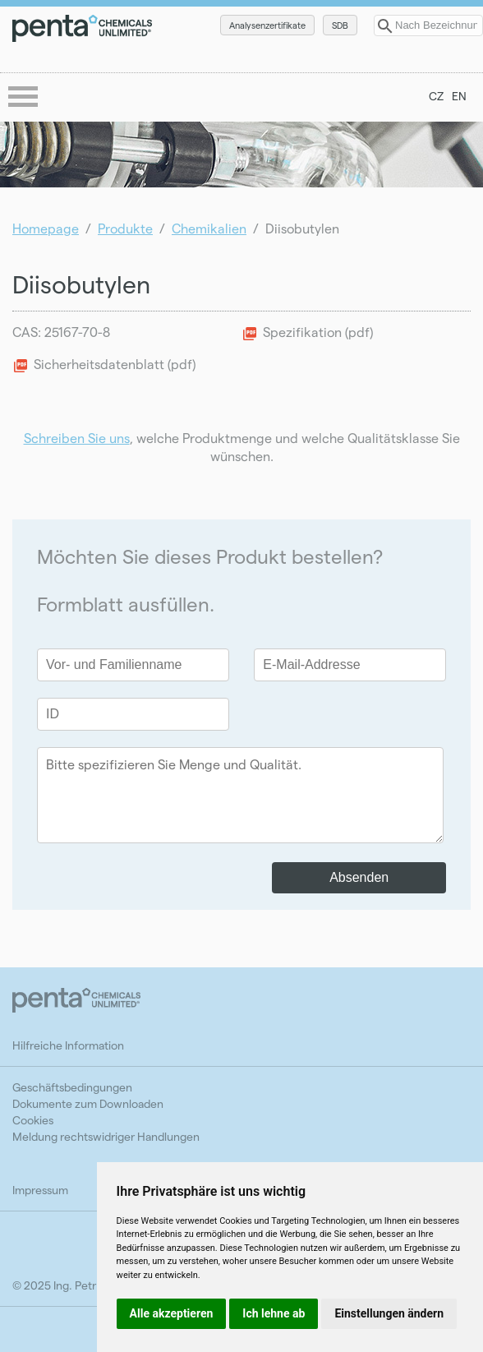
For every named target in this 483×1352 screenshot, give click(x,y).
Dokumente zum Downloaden (87, 1103)
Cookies (32, 1120)
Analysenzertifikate (267, 25)
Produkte (125, 228)
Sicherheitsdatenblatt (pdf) (115, 363)
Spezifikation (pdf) (318, 331)
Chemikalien (209, 228)
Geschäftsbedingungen (72, 1087)
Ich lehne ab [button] (273, 1313)
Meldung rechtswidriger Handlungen (106, 1136)
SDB (340, 25)
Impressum (40, 1190)
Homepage (45, 228)
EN (459, 96)
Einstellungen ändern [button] (389, 1313)
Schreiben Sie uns (77, 437)
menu (24, 97)
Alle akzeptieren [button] (172, 1313)
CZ (436, 96)
